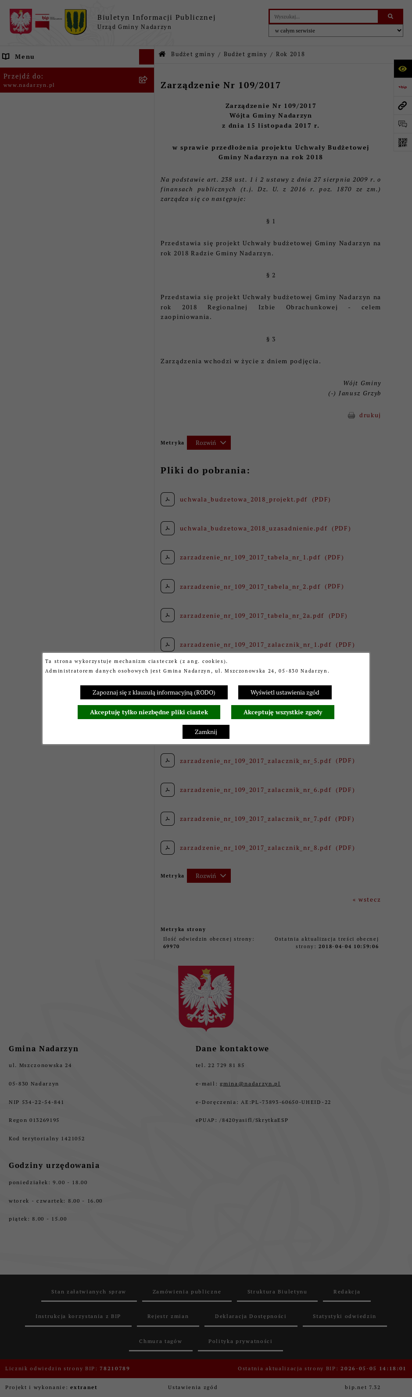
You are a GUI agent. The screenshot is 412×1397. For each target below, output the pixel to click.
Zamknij (206, 732)
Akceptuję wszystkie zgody (283, 712)
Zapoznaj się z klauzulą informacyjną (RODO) (154, 692)
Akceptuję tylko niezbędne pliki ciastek (149, 712)
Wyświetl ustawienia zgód (285, 692)
